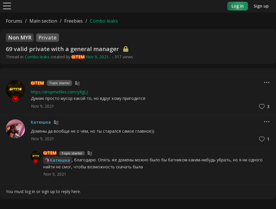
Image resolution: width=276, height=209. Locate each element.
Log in (238, 6)
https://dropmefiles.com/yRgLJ (59, 92)
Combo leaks (37, 57)
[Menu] (7, 6)
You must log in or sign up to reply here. (43, 191)
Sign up (261, 6)
